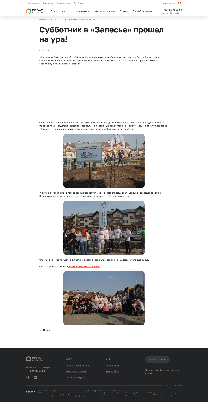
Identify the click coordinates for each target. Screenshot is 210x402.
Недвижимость (82, 11)
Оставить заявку (158, 359)
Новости (54, 22)
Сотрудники (48, 3)
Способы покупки (142, 11)
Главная (43, 22)
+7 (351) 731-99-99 (172, 9)
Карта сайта (112, 371)
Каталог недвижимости (78, 365)
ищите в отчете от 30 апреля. (84, 269)
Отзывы (124, 11)
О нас (54, 11)
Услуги (65, 11)
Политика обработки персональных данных (162, 372)
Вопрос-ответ (63, 3)
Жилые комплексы (105, 11)
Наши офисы (33, 3)
